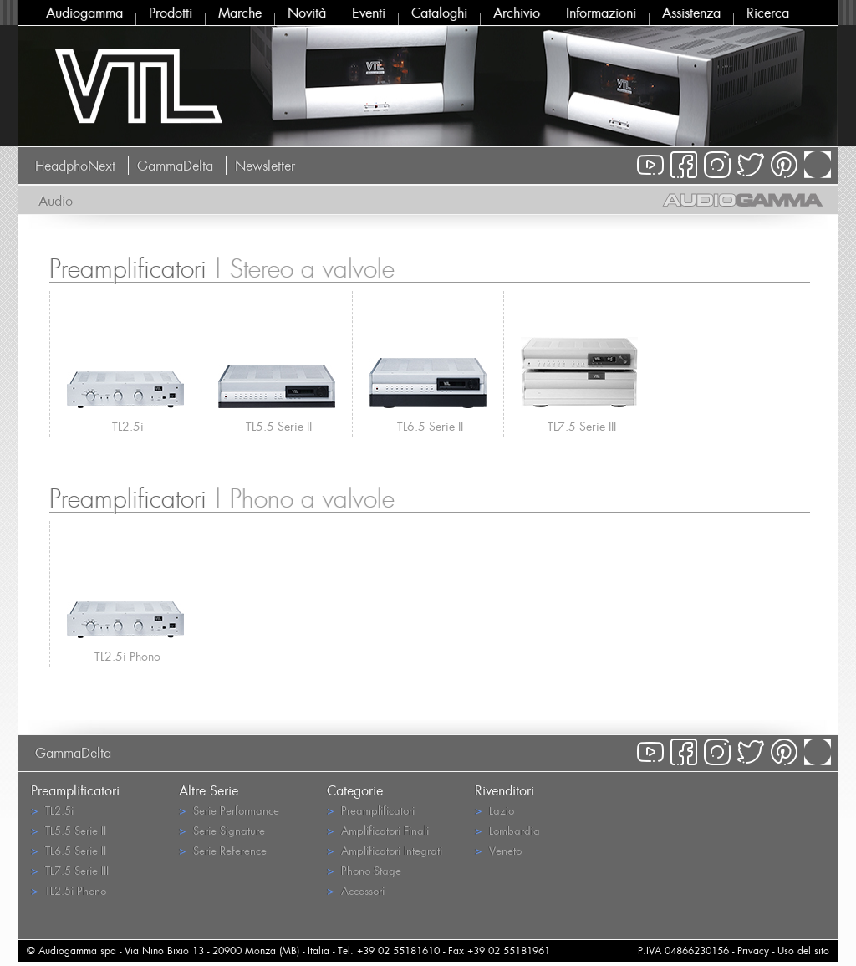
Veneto (498, 850)
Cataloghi (439, 12)
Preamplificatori (371, 810)
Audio (55, 201)
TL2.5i (128, 426)
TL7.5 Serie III (582, 426)
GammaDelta (175, 165)
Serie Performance (229, 810)
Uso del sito (803, 950)
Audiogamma (84, 12)
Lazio (494, 810)
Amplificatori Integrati (384, 850)
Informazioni (601, 12)
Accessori (356, 890)
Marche (240, 12)
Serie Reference (223, 850)
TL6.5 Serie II (430, 426)
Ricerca (767, 12)
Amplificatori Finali (378, 830)
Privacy (753, 950)
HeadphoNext (75, 165)
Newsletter (265, 165)
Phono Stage (364, 870)
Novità (307, 12)
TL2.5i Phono (127, 656)
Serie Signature (222, 830)
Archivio (516, 12)
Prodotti (170, 12)
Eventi (368, 12)
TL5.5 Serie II (279, 426)
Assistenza (691, 12)
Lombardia (507, 830)
